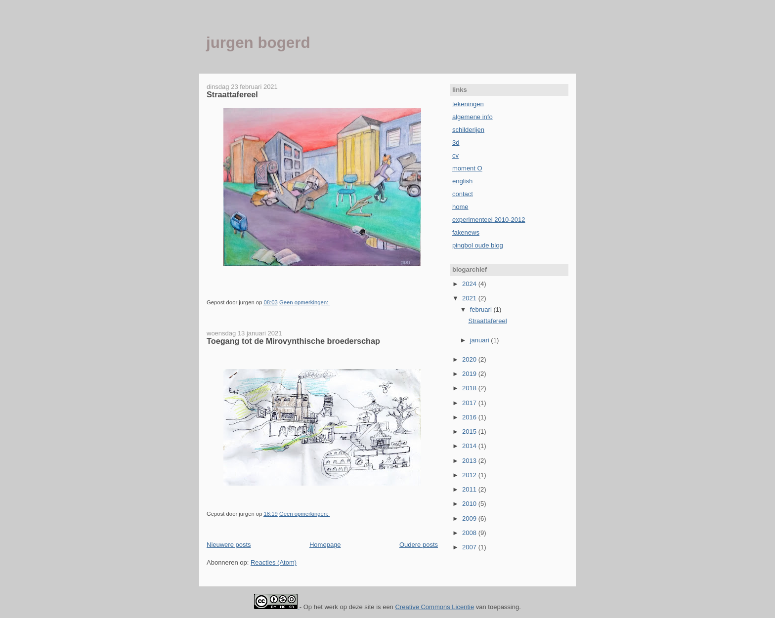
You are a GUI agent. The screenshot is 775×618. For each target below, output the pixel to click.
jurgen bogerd (258, 42)
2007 (470, 547)
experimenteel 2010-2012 (488, 219)
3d (455, 142)
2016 (470, 417)
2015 (470, 431)
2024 (470, 284)
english (462, 181)
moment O (467, 168)
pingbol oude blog (477, 245)
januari (480, 340)
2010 (470, 503)
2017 (470, 403)
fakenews (465, 232)
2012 (470, 475)
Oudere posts (418, 544)
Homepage (325, 544)
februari (482, 309)
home (460, 206)
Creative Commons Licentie (434, 607)
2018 (470, 388)
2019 (470, 373)
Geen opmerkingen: (304, 302)
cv (455, 155)
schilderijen (468, 129)
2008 (470, 532)
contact (462, 194)
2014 (470, 446)
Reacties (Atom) (274, 562)
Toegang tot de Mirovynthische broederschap (293, 340)
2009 (470, 518)
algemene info (472, 117)
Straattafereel (232, 94)
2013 (470, 460)
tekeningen (468, 104)
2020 (470, 359)
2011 (470, 489)
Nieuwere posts (229, 544)
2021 (470, 298)
